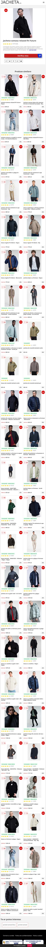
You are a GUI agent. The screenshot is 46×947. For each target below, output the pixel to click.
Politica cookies (37, 936)
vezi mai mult (32, 50)
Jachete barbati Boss (9, 925)
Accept (30, 945)
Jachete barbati (22, 925)
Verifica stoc (29, 56)
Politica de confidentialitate (23, 936)
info (20, 106)
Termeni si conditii (8, 936)
